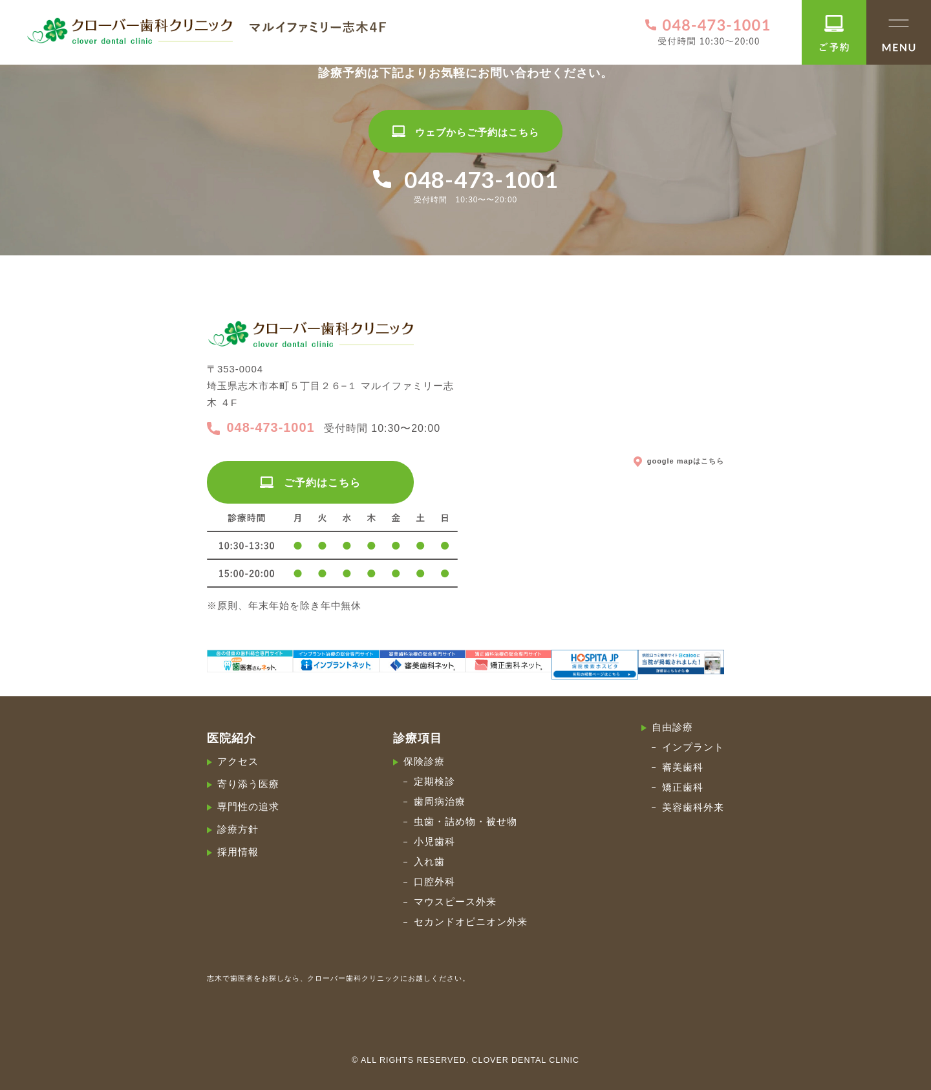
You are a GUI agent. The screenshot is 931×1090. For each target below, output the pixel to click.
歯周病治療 (440, 801)
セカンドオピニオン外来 (471, 921)
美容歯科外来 (693, 807)
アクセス (238, 761)
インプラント (693, 747)
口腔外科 (434, 881)
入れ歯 (429, 861)
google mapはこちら (679, 460)
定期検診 (434, 781)
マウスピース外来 (455, 901)
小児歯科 (434, 841)
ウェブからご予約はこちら (465, 132)
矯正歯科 (682, 787)
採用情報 (238, 851)
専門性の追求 (248, 806)
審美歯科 (682, 767)
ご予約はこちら (310, 482)
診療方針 (238, 829)
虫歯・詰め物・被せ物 (465, 821)
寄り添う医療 (248, 783)
